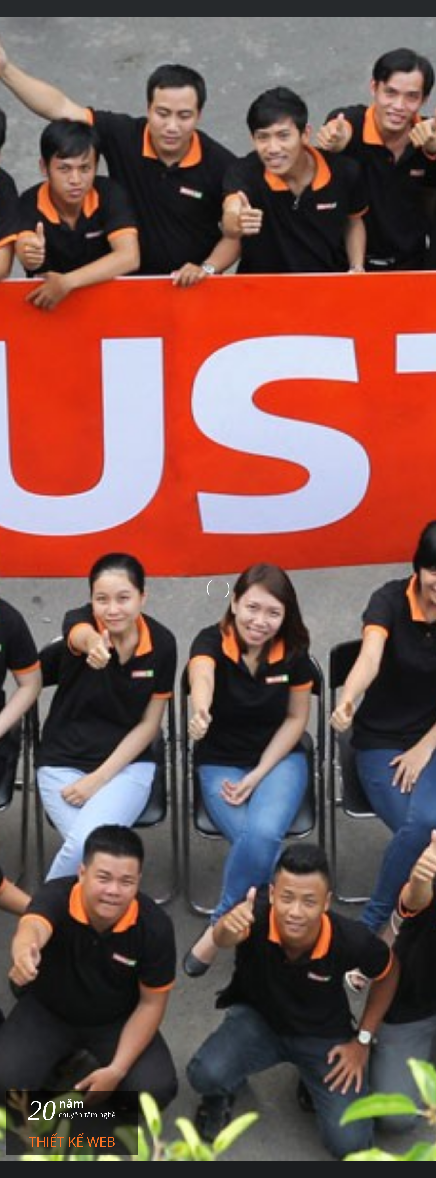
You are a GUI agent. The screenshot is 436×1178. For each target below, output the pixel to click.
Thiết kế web (71, 1140)
